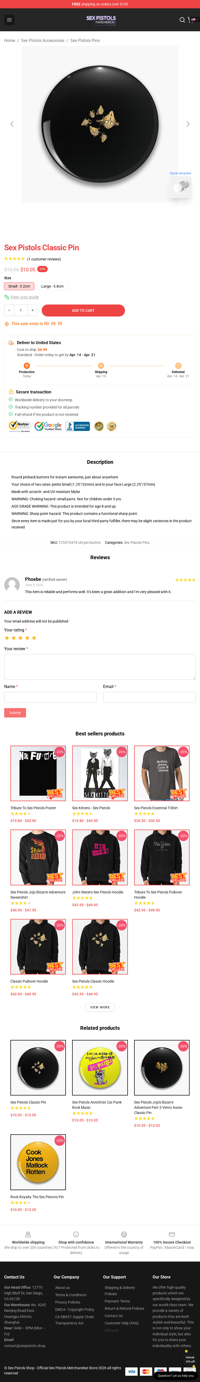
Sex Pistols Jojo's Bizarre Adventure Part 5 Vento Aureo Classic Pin (158, 1107)
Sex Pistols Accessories (42, 40)
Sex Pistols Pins (85, 40)
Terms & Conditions (70, 1295)
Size (7, 278)
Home (9, 40)
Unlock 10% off (190, 1359)
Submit (15, 713)
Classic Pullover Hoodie (29, 981)
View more (100, 1007)
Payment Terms (117, 1301)
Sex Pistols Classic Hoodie (93, 981)
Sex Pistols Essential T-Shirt (156, 808)
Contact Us (114, 1316)
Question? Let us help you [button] (176, 1376)
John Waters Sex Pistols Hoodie (97, 892)
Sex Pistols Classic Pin (28, 1102)
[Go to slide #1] (86, 213)
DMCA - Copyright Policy (74, 1309)
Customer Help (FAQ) (122, 1323)
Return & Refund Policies (124, 1308)
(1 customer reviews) (44, 259)
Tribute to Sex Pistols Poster (33, 808)
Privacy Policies (67, 1302)
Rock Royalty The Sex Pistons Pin (37, 1197)
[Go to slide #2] (113, 213)
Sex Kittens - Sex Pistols (91, 808)
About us (62, 1288)
